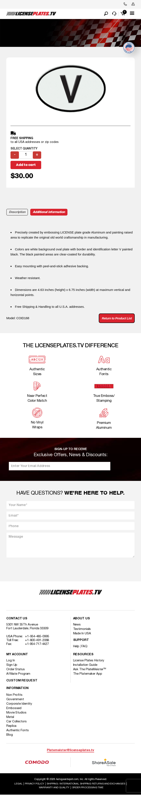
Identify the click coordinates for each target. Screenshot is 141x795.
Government (15, 699)
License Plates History (88, 660)
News (77, 624)
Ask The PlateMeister (89, 669)
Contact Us (16, 618)
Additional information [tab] (49, 212)
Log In (10, 660)
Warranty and (54, 788)
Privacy (34, 784)
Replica (11, 725)
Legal (18, 784)
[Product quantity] (26, 155)
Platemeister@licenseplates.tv (70, 750)
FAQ (84, 646)
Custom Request (21, 680)
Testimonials (82, 629)
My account (17, 654)
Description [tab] (17, 212)
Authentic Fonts (17, 730)
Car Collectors (16, 721)
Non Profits (14, 694)
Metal (10, 717)
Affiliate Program (18, 673)
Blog (9, 734)
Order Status (15, 669)
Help (76, 646)
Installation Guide (85, 664)
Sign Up (11, 664)
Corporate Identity (19, 703)
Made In (82, 633)
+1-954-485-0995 (37, 636)
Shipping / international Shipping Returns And (86, 784)
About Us (81, 618)
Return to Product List (116, 318)
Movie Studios (16, 712)
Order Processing (87, 788)
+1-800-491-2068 (37, 640)
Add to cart (26, 164)
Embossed (13, 708)
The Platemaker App (87, 673)
